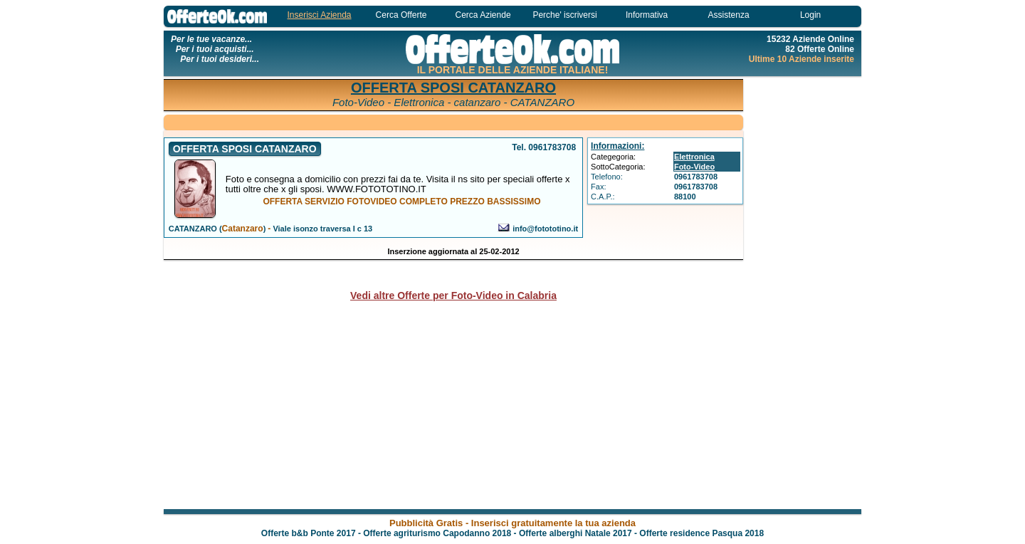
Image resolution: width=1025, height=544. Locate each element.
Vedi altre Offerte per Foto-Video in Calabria (453, 295)
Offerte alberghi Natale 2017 (575, 533)
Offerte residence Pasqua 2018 (701, 533)
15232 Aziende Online (810, 39)
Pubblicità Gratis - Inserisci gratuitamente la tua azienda (512, 523)
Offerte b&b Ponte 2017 (308, 533)
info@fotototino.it (545, 228)
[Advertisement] (804, 292)
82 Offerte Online (819, 49)
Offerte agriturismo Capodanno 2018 (437, 533)
